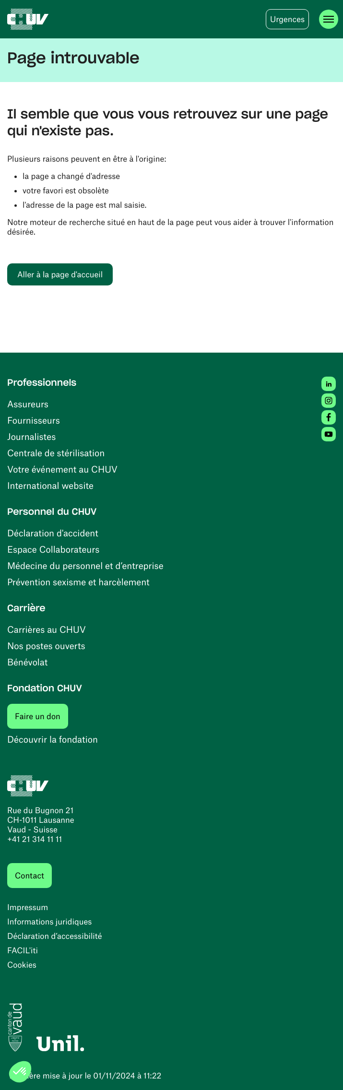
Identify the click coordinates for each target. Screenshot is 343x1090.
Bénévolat (27, 661)
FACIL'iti (22, 950)
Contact (29, 875)
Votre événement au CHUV (62, 468)
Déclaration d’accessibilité (54, 936)
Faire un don (41, 716)
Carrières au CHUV (46, 629)
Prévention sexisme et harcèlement (78, 581)
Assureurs (27, 403)
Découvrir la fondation (52, 739)
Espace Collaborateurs (53, 549)
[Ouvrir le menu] (328, 19)
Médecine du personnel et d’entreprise (85, 565)
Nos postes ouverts (46, 645)
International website (50, 485)
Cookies (21, 965)
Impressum (27, 907)
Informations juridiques (49, 921)
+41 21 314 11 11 (34, 839)
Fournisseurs (33, 420)
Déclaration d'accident (52, 532)
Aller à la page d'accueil (60, 274)
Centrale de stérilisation (56, 452)
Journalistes (31, 436)
